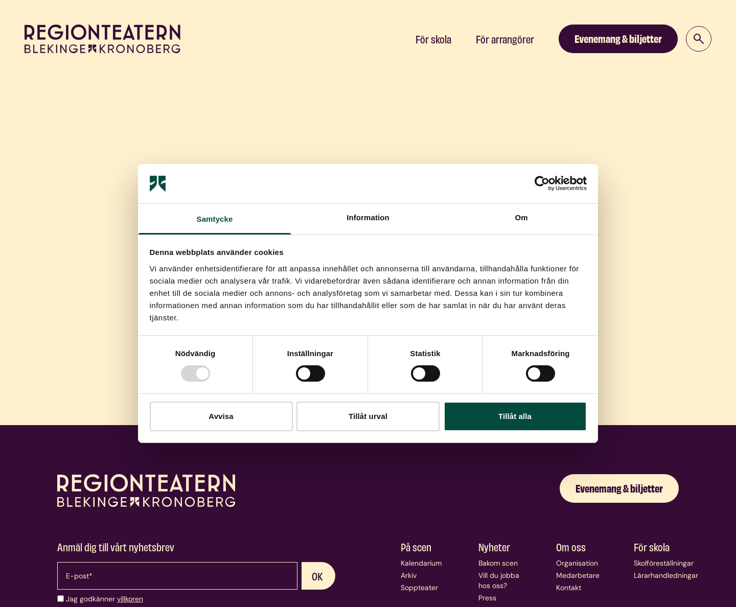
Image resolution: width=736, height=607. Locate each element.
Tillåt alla (515, 416)
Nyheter (494, 546)
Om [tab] (521, 217)
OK (317, 575)
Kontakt (568, 587)
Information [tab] (368, 217)
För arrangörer (505, 38)
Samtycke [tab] (215, 219)
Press (487, 597)
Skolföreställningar (664, 563)
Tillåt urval (368, 416)
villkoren (130, 598)
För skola (433, 38)
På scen (416, 546)
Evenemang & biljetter (618, 38)
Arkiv (409, 575)
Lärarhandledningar (666, 575)
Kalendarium (421, 563)
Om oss (571, 546)
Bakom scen (498, 563)
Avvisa (221, 416)
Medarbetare (578, 575)
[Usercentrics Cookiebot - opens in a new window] (542, 183)
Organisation (577, 563)
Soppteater (419, 587)
